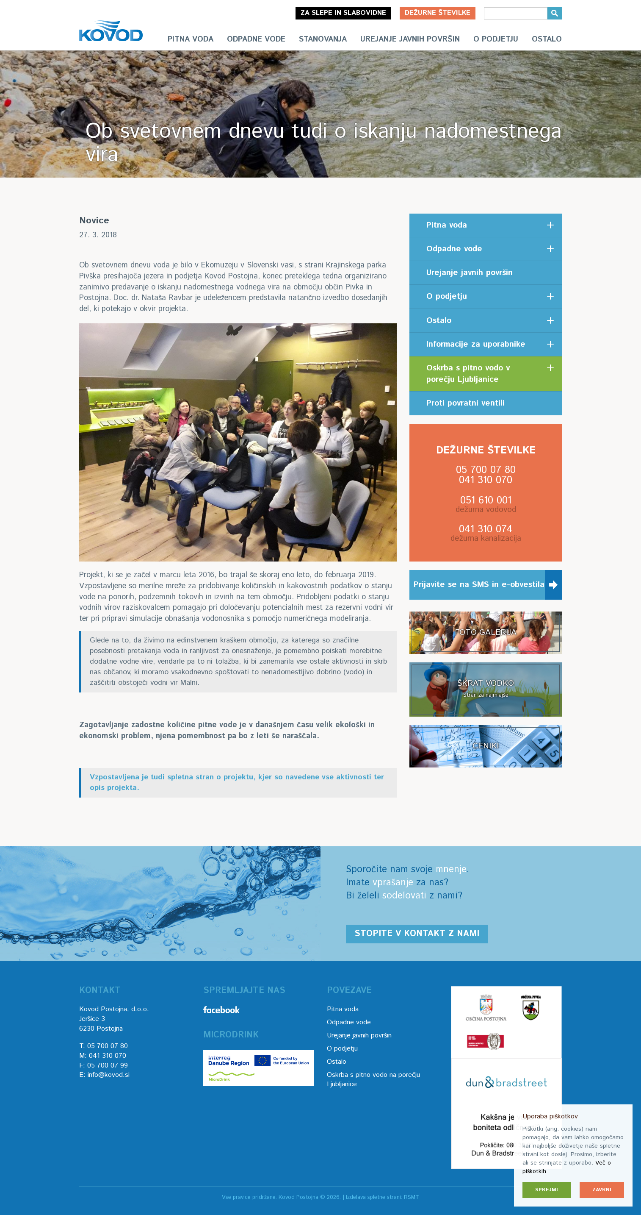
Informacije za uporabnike (475, 344)
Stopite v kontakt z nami (416, 934)
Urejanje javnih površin (410, 39)
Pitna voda (190, 39)
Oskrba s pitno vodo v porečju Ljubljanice (468, 373)
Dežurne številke (437, 13)
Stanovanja (323, 39)
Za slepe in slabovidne (343, 13)
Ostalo (547, 39)
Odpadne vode (256, 39)
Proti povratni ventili (465, 403)
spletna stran (190, 777)
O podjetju (495, 39)
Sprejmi (546, 1189)
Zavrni (601, 1189)
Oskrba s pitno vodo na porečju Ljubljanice (373, 1080)
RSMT (411, 1197)
